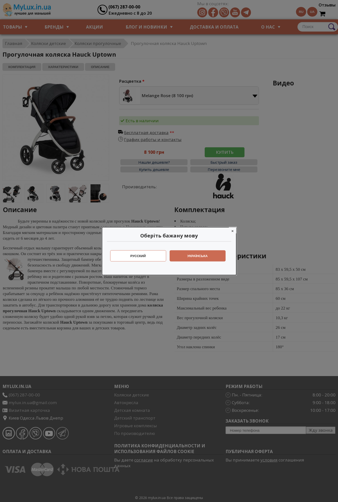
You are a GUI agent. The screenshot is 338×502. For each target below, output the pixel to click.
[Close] (232, 230)
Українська (197, 256)
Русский (138, 256)
